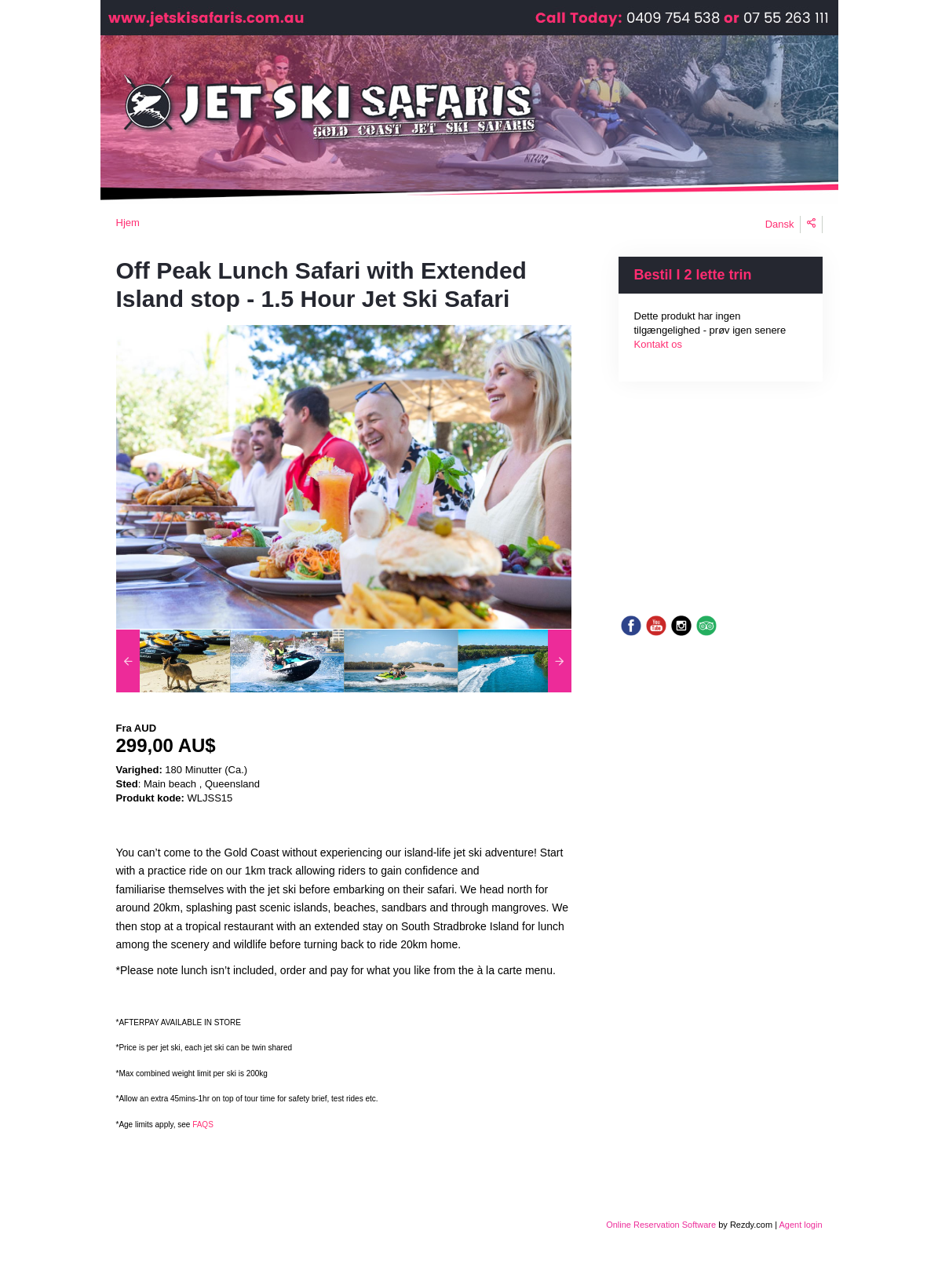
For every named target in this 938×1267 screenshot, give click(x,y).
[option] (173, 661)
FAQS (201, 1124)
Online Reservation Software (661, 1224)
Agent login (800, 1224)
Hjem (128, 222)
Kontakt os (658, 344)
